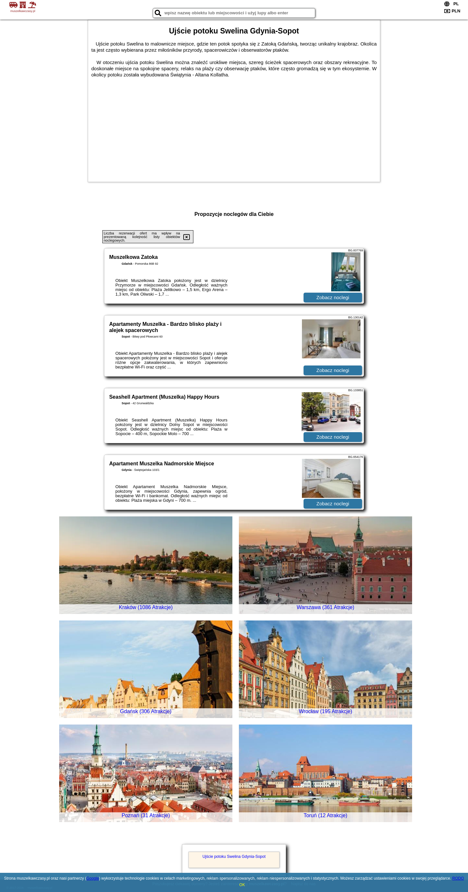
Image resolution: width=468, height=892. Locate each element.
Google (92, 878)
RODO (458, 878)
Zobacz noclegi (333, 297)
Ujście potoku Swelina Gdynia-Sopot (234, 856)
